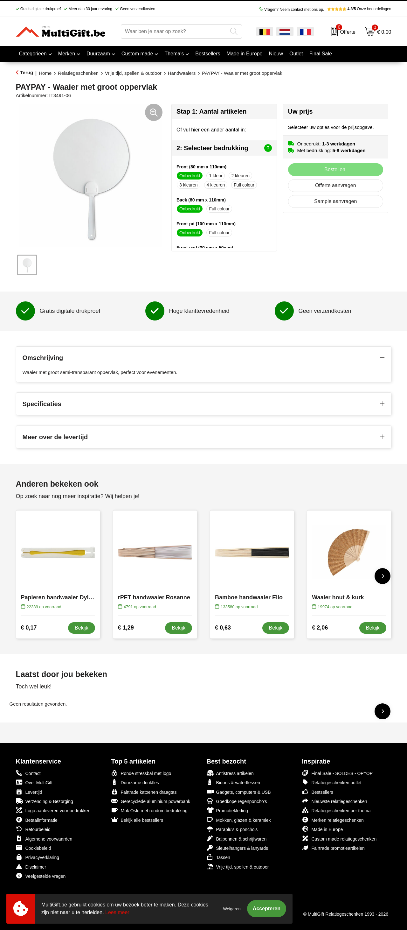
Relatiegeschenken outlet (332, 782)
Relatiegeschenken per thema (336, 810)
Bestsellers (317, 792)
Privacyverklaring (37, 857)
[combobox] (174, 31)
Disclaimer (31, 866)
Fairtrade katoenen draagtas (144, 792)
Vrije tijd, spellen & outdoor (133, 73)
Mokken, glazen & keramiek (239, 820)
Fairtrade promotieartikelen (333, 848)
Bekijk (81, 628)
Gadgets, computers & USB (239, 792)
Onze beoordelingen (359, 9)
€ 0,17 (29, 627)
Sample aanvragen (335, 201)
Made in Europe (322, 829)
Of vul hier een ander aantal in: (211, 129)
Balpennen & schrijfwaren (237, 838)
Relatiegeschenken (78, 73)
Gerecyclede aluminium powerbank (150, 801)
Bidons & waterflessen (233, 782)
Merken (66, 53)
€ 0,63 (223, 627)
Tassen (218, 857)
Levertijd (29, 792)
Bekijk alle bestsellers (137, 820)
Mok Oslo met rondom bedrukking (149, 810)
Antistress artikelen (230, 773)
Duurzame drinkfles (135, 782)
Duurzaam (98, 53)
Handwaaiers (182, 73)
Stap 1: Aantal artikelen (211, 111)
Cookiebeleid (33, 848)
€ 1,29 (126, 627)
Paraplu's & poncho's (232, 829)
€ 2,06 (320, 627)
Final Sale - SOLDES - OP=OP (337, 773)
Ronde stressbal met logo (141, 773)
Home (45, 73)
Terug (26, 72)
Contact (28, 773)
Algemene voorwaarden (44, 838)
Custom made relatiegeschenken (339, 838)
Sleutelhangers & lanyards (237, 848)
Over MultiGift (34, 782)
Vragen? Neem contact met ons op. (291, 9)
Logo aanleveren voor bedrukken (53, 810)
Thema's (174, 53)
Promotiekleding (227, 810)
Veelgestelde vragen (41, 876)
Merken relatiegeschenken (333, 820)
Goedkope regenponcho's (237, 801)
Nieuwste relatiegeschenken (334, 801)
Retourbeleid (33, 829)
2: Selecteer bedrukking (224, 148)
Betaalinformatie (37, 820)
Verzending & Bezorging (44, 801)
